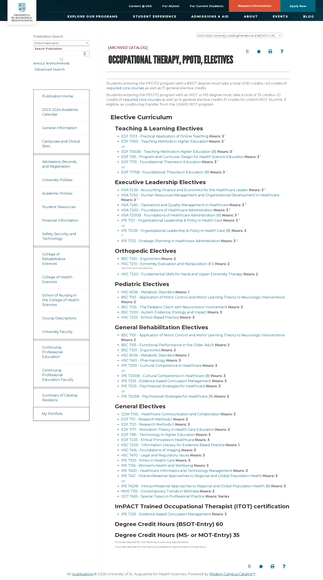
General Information (59, 123)
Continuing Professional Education (52, 347)
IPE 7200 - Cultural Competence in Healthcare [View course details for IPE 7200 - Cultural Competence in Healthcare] (161, 366)
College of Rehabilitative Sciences (53, 254)
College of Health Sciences (57, 274)
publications (82, 574)
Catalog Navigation (52, 79)
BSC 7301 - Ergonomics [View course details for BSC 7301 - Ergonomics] (140, 259)
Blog (308, 16)
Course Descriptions (59, 313)
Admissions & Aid (210, 16)
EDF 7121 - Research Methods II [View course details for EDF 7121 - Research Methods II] (147, 424)
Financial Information (60, 215)
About (251, 16)
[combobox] (239, 35)
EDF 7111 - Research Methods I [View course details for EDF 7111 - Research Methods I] (146, 419)
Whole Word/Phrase (51, 58)
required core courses (125, 88)
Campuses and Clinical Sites (61, 138)
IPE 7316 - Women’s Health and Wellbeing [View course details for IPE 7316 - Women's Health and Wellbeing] (157, 466)
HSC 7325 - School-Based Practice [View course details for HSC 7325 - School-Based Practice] (150, 317)
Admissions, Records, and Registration (59, 159)
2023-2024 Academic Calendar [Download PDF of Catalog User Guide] (60, 107)
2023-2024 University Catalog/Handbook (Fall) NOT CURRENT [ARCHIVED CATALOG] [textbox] (240, 35)
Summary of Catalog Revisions (59, 392)
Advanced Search (48, 64)
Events (280, 16)
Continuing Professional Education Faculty (58, 370)
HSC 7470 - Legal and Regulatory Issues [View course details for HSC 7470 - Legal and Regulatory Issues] (155, 455)
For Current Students (207, 6)
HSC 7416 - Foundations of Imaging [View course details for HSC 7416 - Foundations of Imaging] (151, 450)
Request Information (254, 5)
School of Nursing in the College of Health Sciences (60, 295)
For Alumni (170, 6)
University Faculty (57, 327)
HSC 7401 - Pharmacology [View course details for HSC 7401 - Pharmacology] (143, 360)
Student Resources (59, 202)
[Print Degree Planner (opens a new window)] (247, 51)
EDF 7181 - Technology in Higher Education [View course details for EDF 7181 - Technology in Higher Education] (158, 435)
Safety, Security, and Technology (59, 231)
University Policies (57, 175)
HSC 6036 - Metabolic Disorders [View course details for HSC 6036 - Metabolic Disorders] (148, 292)
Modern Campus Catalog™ (232, 574)
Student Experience (154, 16)
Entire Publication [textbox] (47, 43)
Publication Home (57, 91)
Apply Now (298, 6)
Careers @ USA (140, 6)
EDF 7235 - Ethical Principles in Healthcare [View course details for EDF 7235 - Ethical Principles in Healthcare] (157, 440)
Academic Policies (57, 188)
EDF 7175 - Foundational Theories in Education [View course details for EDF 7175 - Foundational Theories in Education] (161, 162)
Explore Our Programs (92, 16)
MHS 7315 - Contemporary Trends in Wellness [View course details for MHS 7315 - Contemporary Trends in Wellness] (160, 491)
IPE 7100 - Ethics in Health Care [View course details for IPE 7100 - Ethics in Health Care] (148, 460)
